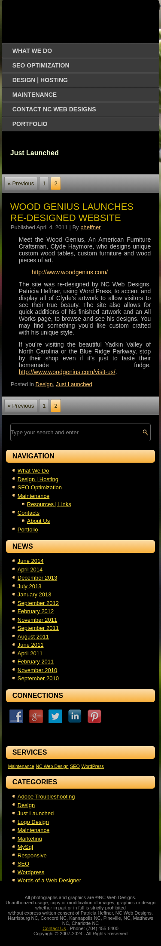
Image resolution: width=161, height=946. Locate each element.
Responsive (32, 855)
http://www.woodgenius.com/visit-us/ (67, 372)
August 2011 (33, 636)
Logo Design (33, 822)
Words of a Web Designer (49, 880)
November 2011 (38, 620)
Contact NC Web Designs (54, 109)
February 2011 (36, 661)
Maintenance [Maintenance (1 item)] (21, 766)
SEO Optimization (41, 65)
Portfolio (30, 123)
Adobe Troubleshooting (46, 796)
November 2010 (38, 670)
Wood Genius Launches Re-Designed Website (72, 212)
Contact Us (54, 928)
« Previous (21, 183)
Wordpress (31, 872)
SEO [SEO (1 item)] (75, 766)
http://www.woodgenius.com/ (70, 272)
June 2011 (31, 645)
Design (44, 384)
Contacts (28, 513)
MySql (25, 847)
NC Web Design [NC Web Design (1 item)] (52, 766)
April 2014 (30, 569)
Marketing (30, 838)
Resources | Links (49, 504)
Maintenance (34, 94)
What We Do (32, 50)
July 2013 (30, 586)
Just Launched (74, 384)
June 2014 (31, 561)
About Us (38, 521)
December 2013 (38, 577)
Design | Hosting (40, 80)
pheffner (90, 227)
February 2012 (36, 611)
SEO (23, 863)
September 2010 (38, 678)
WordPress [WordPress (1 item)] (92, 766)
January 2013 (35, 594)
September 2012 (38, 603)
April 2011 (30, 653)
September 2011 (38, 628)
